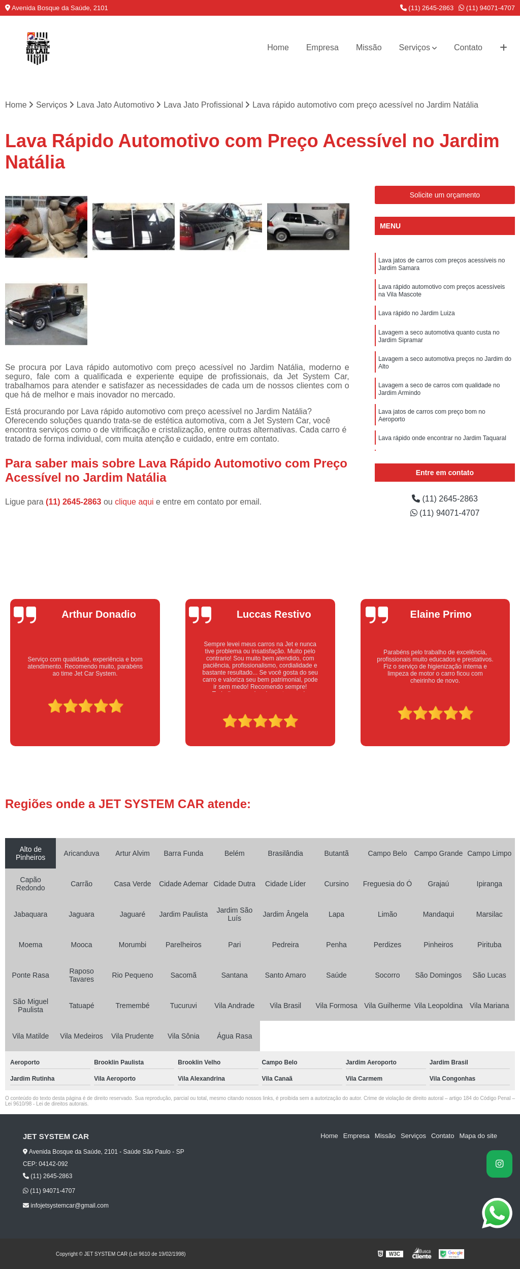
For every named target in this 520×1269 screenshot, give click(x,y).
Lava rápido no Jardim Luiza (416, 313)
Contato (468, 47)
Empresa (322, 47)
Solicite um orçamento (445, 195)
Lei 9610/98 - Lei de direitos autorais (46, 1104)
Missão (369, 47)
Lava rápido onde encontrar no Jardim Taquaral (442, 438)
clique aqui (134, 501)
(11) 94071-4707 (487, 8)
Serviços (414, 47)
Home (278, 47)
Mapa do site (478, 1136)
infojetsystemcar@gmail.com (66, 1205)
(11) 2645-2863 (427, 8)
